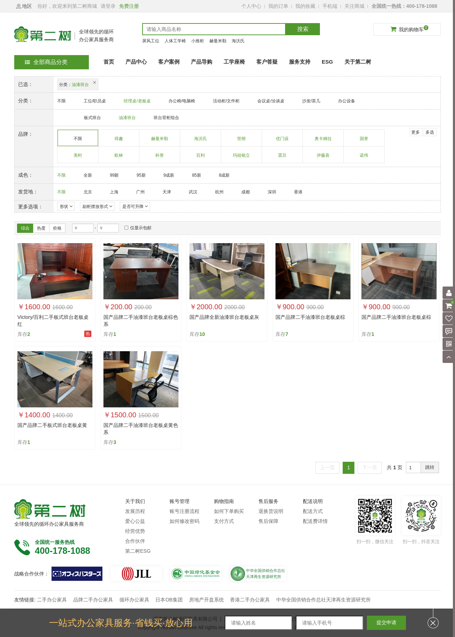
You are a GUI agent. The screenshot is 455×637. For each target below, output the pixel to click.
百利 (201, 158)
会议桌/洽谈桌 (270, 100)
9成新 (169, 175)
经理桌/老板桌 (137, 100)
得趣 (119, 141)
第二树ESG (138, 551)
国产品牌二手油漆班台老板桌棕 (310, 317)
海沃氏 (238, 40)
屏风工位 (150, 40)
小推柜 (197, 40)
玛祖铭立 (242, 158)
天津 (166, 191)
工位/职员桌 (95, 100)
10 (202, 334)
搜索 (303, 29)
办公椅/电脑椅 (181, 100)
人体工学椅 (175, 40)
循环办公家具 (134, 600)
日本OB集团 (168, 600)
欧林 (119, 158)
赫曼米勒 (217, 40)
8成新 (224, 175)
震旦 (282, 158)
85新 (196, 175)
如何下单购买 (229, 511)
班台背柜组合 (166, 117)
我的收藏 (305, 6)
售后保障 (268, 521)
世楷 (242, 141)
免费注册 (129, 6)
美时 (78, 158)
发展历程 (135, 511)
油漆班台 (127, 117)
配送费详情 (315, 521)
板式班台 (92, 117)
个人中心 (251, 6)
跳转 (429, 467)
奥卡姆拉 (323, 141)
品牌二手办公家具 (93, 600)
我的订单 (278, 6)
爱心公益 (135, 521)
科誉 (160, 158)
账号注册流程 (184, 511)
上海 (114, 191)
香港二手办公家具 (250, 600)
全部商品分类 (46, 62)
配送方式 (313, 511)
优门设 (282, 141)
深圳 (272, 191)
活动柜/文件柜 (226, 100)
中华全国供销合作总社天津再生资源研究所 (323, 600)
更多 (415, 132)
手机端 (329, 6)
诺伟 (364, 158)
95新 (140, 175)
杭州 (219, 191)
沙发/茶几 (311, 100)
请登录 (108, 6)
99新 (114, 175)
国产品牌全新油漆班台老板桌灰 (224, 317)
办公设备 (346, 100)
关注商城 (354, 6)
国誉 (364, 141)
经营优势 (135, 531)
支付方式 (224, 521)
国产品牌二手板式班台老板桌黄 (52, 425)
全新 (88, 175)
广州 (140, 191)
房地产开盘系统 (206, 600)
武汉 (193, 191)
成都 (245, 191)
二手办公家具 (52, 600)
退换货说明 (270, 511)
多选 (429, 132)
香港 (298, 191)
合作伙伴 (135, 541)
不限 (61, 100)
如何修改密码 (184, 521)
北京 (88, 191)
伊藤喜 (323, 158)
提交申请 (386, 622)
